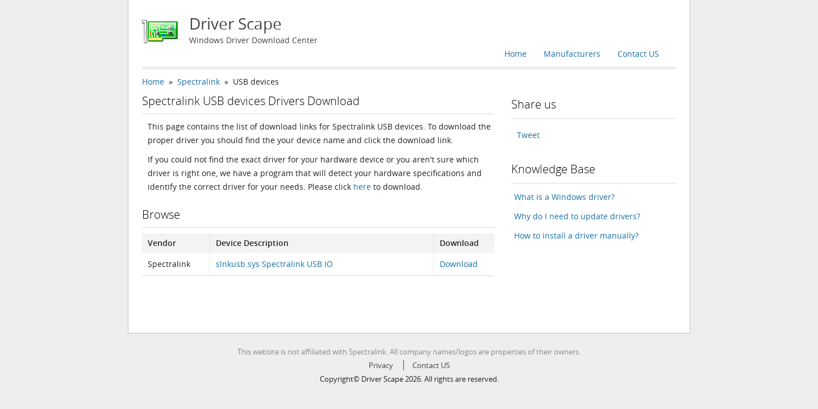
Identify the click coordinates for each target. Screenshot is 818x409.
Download (459, 263)
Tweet (528, 135)
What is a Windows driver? (564, 196)
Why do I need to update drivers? (577, 216)
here (362, 186)
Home (515, 53)
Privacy (381, 365)
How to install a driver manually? (576, 235)
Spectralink (198, 81)
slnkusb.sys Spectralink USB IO (274, 263)
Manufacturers (572, 53)
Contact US (638, 53)
